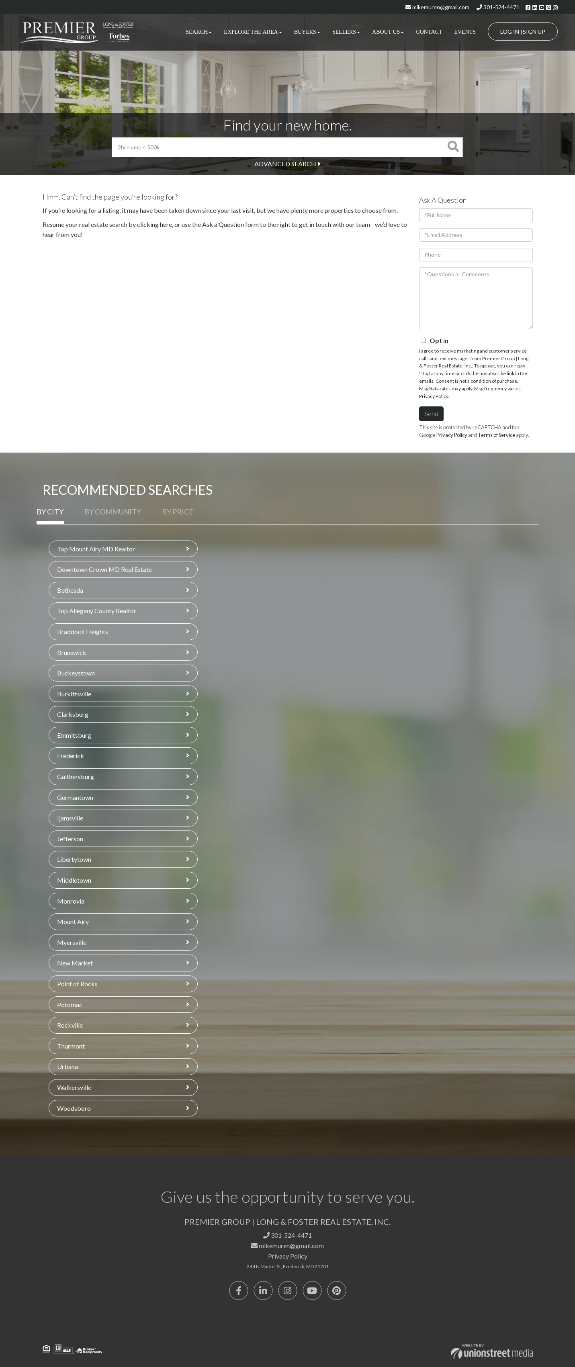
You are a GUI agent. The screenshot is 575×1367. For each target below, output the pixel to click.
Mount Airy (73, 921)
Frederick (70, 755)
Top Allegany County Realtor (96, 610)
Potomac (69, 1004)
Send (431, 413)
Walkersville (74, 1087)
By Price (177, 511)
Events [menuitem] (465, 32)
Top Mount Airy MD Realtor (96, 549)
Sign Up (534, 31)
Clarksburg (72, 714)
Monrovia (70, 901)
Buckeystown (76, 673)
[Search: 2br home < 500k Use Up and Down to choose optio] (277, 147)
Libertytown (74, 859)
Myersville (71, 942)
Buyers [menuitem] (307, 32)
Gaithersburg (75, 776)
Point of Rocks (77, 984)
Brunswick (71, 652)
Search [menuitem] (199, 32)
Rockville (70, 1025)
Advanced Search (285, 163)
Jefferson (70, 839)
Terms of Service (496, 435)
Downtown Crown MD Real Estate (104, 569)
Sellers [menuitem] (346, 32)
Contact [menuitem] (429, 32)
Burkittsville (74, 694)
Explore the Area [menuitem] (253, 32)
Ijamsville (70, 818)
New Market (75, 963)
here (166, 224)
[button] (453, 147)
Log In (509, 31)
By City (50, 511)
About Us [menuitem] (388, 32)
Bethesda (70, 590)
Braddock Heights (82, 631)
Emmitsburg (74, 735)
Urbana (67, 1066)
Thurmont (71, 1046)
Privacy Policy (433, 396)
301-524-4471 (498, 7)
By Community (112, 511)
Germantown (75, 797)
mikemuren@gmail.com (437, 7)
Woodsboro (74, 1108)
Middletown (74, 880)
